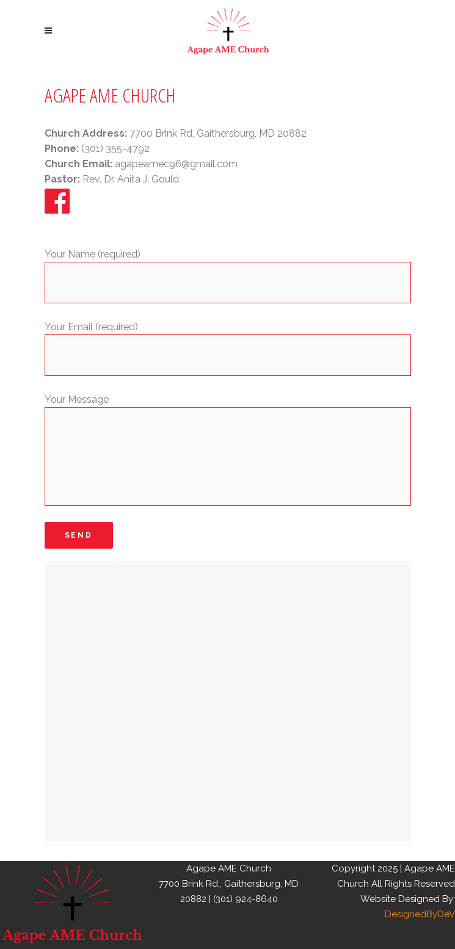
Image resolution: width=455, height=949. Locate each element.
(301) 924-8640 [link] (245, 898)
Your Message (77, 399)
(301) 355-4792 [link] (115, 148)
